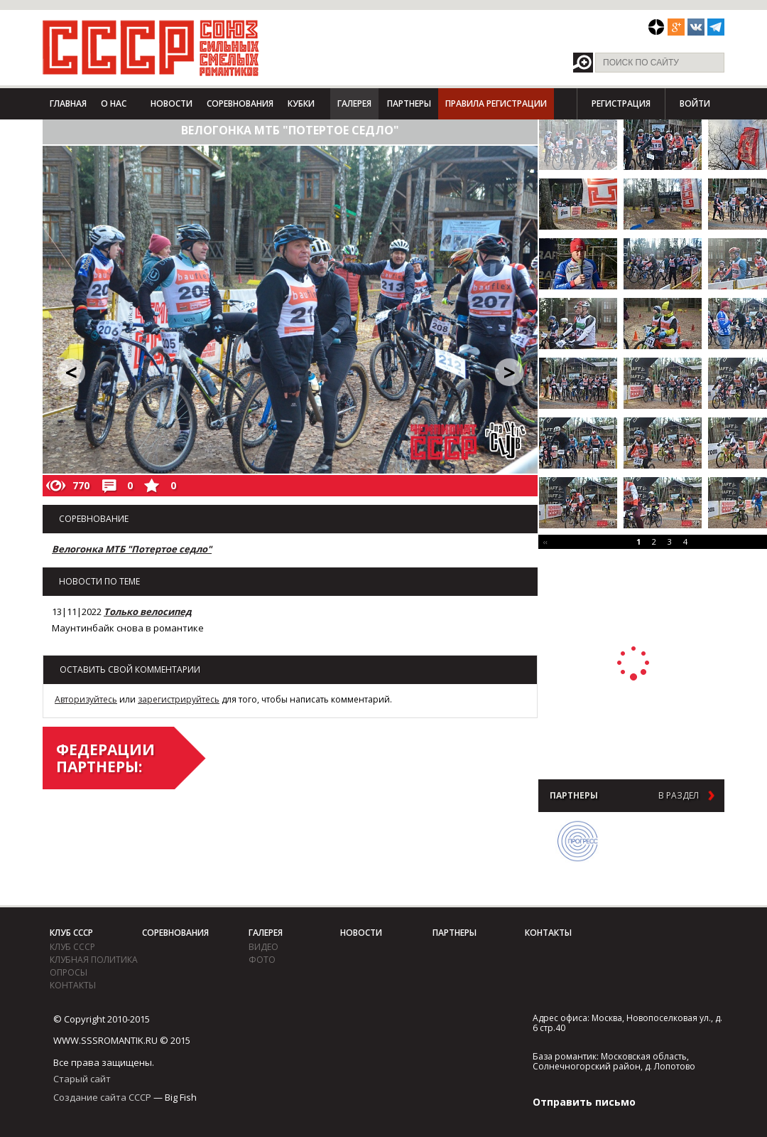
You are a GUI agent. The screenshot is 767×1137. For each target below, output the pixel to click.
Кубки (301, 103)
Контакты (73, 985)
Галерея (354, 103)
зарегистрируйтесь (178, 699)
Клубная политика (94, 960)
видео (263, 947)
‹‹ (545, 541)
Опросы (68, 972)
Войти (695, 103)
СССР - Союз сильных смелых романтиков (151, 47)
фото (262, 960)
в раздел (678, 796)
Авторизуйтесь (86, 699)
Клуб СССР (71, 933)
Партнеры (409, 103)
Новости (171, 103)
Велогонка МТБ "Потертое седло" (132, 549)
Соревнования (240, 103)
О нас (113, 103)
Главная (68, 103)
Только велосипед (148, 611)
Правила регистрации (496, 103)
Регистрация (621, 103)
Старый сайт (82, 1078)
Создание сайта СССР (102, 1097)
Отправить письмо (584, 1102)
